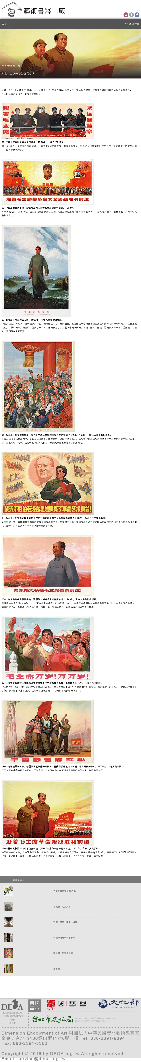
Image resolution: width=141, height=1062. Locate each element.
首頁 (4, 24)
